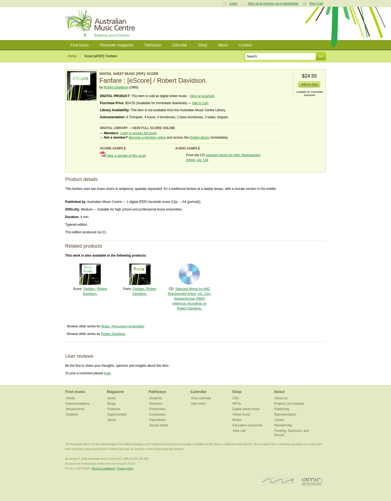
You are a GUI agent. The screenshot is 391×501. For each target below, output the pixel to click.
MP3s (236, 404)
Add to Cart (200, 103)
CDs (235, 398)
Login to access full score (138, 133)
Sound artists (158, 425)
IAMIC (312, 481)
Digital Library (199, 137)
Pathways (152, 45)
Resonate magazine (117, 45)
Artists (70, 398)
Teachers (155, 404)
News (112, 398)
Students (155, 398)
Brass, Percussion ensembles (122, 326)
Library (279, 420)
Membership (283, 425)
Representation (285, 414)
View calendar (201, 398)
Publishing (281, 409)
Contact (245, 45)
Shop (202, 45)
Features (114, 409)
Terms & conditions (103, 468)
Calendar (179, 45)
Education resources (247, 425)
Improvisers (157, 420)
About (223, 45)
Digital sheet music (246, 409)
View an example (202, 96)
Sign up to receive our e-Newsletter (273, 3)
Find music (80, 45)
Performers (157, 409)
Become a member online (147, 137)
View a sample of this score (126, 156)
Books (236, 420)
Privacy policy (125, 468)
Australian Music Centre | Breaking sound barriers (101, 23)
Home (72, 56)
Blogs (112, 404)
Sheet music (241, 414)
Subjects (72, 414)
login (107, 373)
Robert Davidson (116, 87)
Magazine (115, 392)
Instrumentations (78, 404)
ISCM (278, 481)
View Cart (316, 3)
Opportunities (117, 414)
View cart (239, 431)
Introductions (75, 409)
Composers (157, 414)
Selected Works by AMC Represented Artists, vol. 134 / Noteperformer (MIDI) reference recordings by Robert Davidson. (189, 298)
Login (233, 3)
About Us (281, 398)
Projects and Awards (289, 404)
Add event (198, 404)
